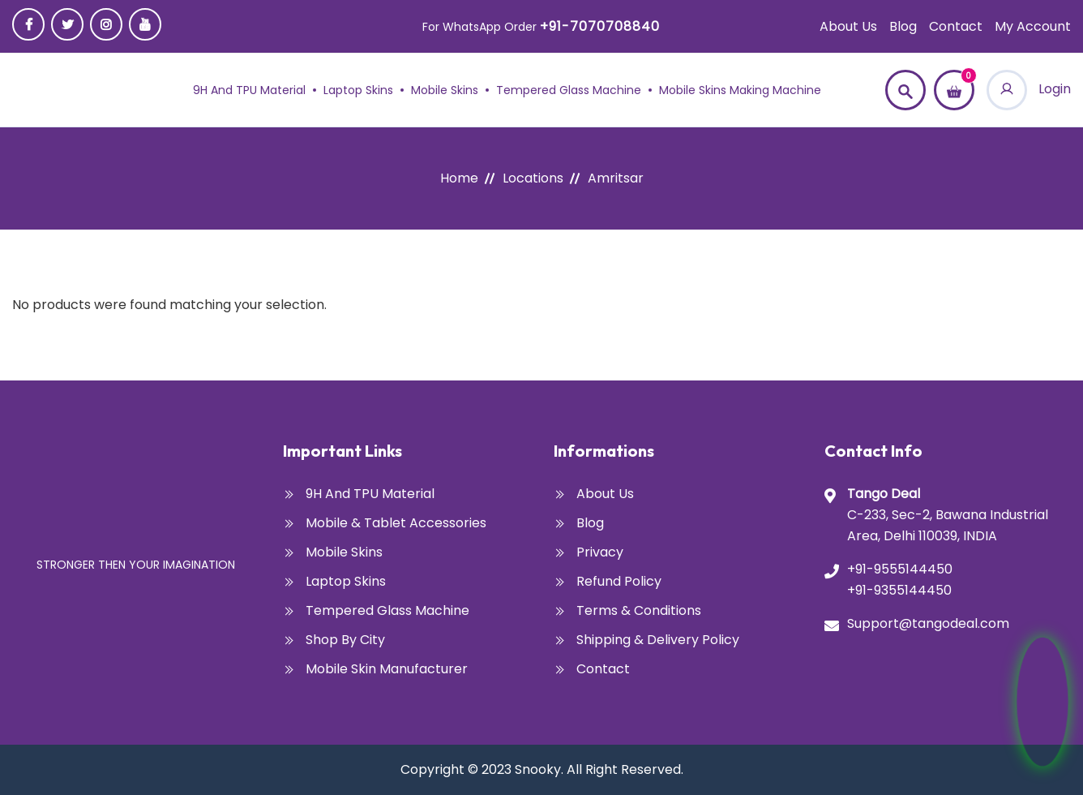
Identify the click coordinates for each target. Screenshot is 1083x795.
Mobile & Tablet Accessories (396, 523)
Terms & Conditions (638, 610)
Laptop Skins (358, 90)
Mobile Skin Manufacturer (387, 669)
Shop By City (345, 639)
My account (1033, 26)
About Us (848, 26)
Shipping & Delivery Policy (657, 639)
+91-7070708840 (600, 26)
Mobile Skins (444, 90)
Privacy (599, 552)
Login (1029, 89)
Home (459, 178)
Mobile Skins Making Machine (740, 90)
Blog (903, 26)
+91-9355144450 (899, 590)
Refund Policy (618, 581)
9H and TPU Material (249, 90)
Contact (955, 26)
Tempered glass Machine (568, 90)
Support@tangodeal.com (928, 623)
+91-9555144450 (899, 569)
